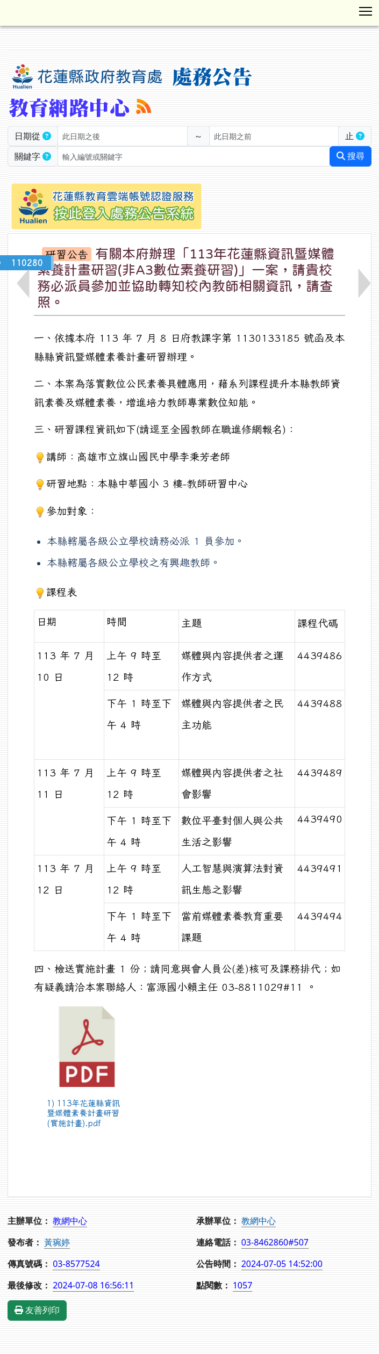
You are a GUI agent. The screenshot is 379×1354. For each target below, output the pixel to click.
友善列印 (37, 1310)
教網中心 (258, 1221)
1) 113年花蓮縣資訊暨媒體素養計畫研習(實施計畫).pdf (83, 1113)
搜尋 (350, 156)
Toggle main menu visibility (366, 9)
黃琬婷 (57, 1242)
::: (10, 45)
